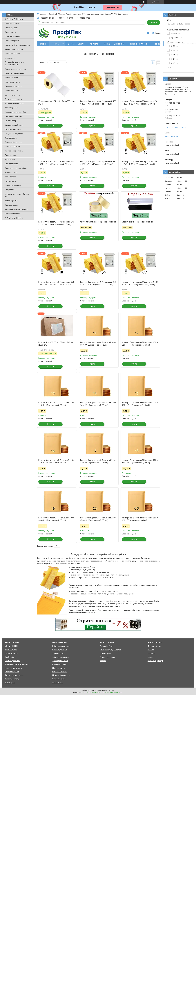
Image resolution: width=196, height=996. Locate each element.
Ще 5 (172, 67)
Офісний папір (10, 120)
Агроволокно (10, 159)
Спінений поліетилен (13, 86)
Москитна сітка (11, 172)
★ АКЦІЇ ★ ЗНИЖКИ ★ (14, 19)
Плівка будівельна (12, 146)
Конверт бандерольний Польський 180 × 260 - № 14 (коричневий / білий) (98, 403)
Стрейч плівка (10, 32)
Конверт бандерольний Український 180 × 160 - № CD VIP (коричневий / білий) (140, 283)
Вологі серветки (11, 200)
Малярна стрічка (58, 668)
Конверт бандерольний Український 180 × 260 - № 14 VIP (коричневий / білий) (98, 162)
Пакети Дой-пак (11, 90)
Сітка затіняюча (11, 155)
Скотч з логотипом (12, 95)
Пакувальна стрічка (12, 82)
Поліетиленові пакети (13, 99)
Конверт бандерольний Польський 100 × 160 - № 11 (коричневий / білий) (98, 343)
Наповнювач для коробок (15, 112)
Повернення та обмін (139, 44)
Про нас (157, 44)
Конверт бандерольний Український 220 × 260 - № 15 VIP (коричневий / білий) (140, 162)
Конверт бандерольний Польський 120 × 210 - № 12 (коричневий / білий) (140, 343)
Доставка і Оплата (76, 44)
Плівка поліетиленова (13, 142)
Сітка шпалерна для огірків (16, 168)
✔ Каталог (56, 44)
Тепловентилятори (12, 213)
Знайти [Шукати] (154, 23)
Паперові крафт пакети (14, 73)
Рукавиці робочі (11, 108)
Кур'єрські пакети (12, 23)
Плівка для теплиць (13, 185)
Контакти (94, 44)
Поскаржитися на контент (91, 692)
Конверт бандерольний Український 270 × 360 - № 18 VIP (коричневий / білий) (56, 283)
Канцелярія (9, 189)
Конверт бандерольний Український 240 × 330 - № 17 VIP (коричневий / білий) (56, 223)
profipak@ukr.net (171, 136)
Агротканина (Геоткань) (14, 151)
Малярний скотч (11, 77)
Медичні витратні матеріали (16, 209)
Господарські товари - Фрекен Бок (17, 195)
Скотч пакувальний (12, 36)
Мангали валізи (11, 181)
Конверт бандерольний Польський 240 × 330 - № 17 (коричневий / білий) (98, 461)
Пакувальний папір (12, 53)
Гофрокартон (10, 58)
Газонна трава (10, 176)
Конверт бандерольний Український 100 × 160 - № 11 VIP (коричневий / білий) (98, 102)
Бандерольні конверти (14, 49)
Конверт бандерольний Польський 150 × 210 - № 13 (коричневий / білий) (56, 403)
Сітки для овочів (11, 205)
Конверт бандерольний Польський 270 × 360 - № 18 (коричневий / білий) (140, 461)
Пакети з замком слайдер (15, 69)
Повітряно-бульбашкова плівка (17, 45)
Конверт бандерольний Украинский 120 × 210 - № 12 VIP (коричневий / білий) (139, 102)
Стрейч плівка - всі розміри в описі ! (137, 221)
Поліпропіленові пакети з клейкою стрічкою (15, 63)
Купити (50, 125)
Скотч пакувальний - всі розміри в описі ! (98, 221)
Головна (43, 44)
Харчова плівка (11, 138)
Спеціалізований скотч (14, 125)
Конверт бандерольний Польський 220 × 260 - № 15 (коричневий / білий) (140, 403)
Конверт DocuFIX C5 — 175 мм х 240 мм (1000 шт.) (55, 343)
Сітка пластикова (11, 164)
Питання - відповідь (155, 661)
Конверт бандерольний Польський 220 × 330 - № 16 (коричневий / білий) (56, 461)
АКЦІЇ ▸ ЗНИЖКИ (11, 646)
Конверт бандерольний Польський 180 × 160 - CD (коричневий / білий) (140, 519)
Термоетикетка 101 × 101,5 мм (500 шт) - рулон (56, 102)
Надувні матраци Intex (14, 133)
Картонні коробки (12, 40)
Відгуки (150, 657)
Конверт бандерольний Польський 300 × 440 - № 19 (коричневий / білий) (56, 519)
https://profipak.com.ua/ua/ (175, 127)
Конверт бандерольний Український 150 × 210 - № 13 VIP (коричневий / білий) (56, 162)
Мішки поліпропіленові (14, 103)
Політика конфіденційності (112, 692)
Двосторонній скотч (13, 129)
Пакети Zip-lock (11, 28)
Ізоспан (103, 661)
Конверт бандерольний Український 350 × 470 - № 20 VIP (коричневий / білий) (98, 283)
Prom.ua (111, 690)
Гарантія (169, 44)
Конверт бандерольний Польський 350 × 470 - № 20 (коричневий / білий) (98, 519)
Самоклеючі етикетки (13, 116)
